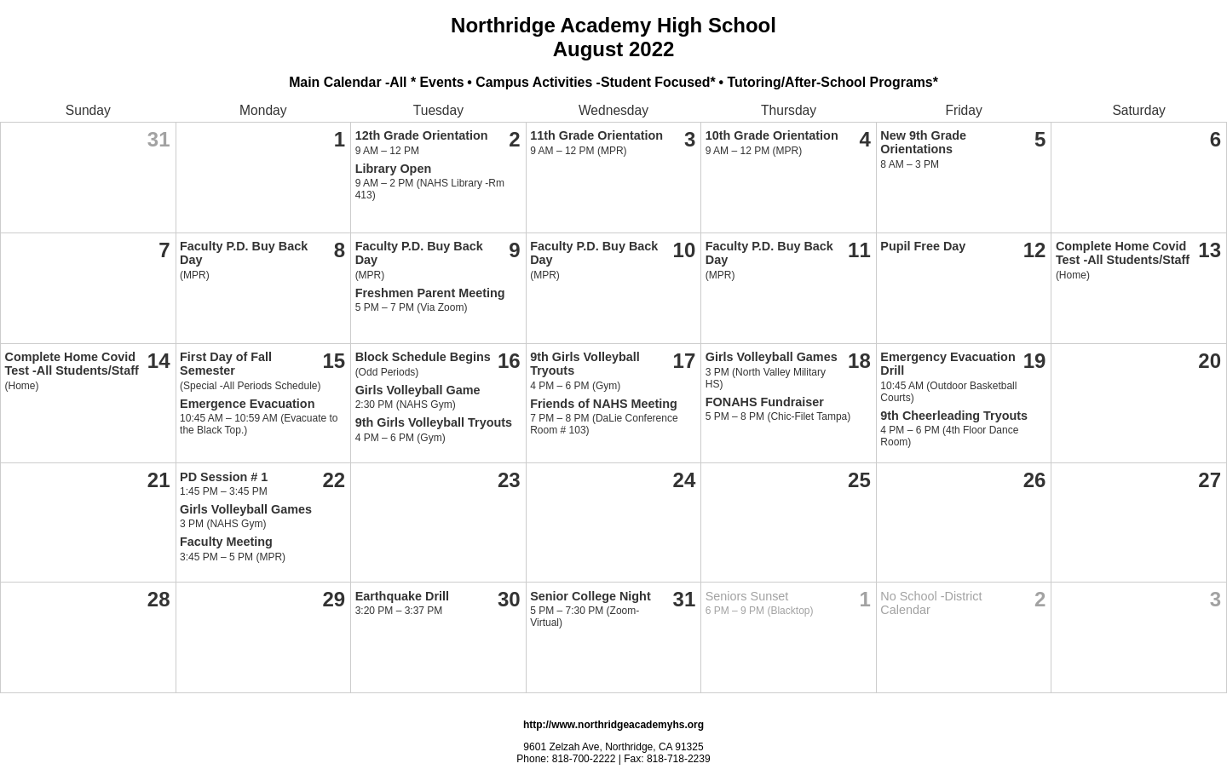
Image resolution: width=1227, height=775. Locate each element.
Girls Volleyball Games (772, 357)
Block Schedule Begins (423, 357)
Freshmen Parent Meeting (430, 293)
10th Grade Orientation (772, 135)
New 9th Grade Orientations (923, 142)
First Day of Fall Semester (226, 363)
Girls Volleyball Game (418, 390)
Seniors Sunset (747, 596)
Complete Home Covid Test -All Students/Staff (1123, 253)
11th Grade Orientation (596, 135)
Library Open (393, 168)
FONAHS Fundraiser (765, 402)
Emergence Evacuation (247, 403)
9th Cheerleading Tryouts (954, 415)
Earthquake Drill (402, 596)
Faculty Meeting (226, 541)
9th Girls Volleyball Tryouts (433, 422)
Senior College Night (590, 596)
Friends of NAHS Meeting (603, 403)
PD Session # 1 (224, 477)
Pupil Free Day (922, 246)
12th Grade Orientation (421, 135)
